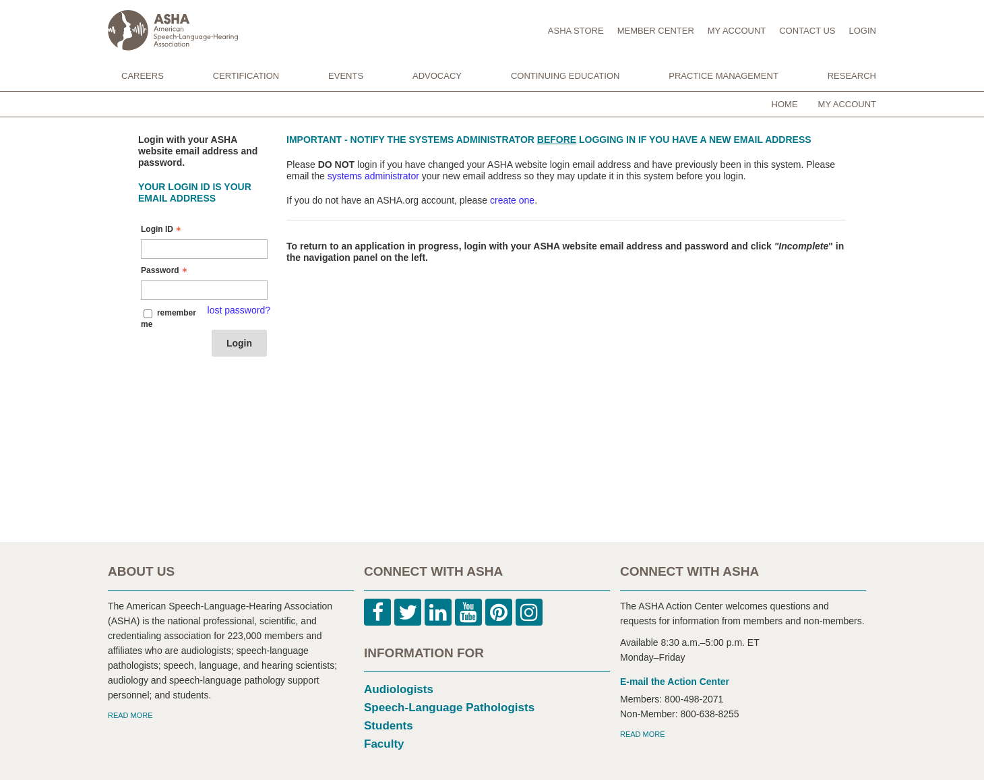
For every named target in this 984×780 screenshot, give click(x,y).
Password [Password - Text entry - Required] (165, 270)
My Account (847, 104)
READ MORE (130, 715)
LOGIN (862, 31)
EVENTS (345, 76)
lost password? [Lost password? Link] (239, 310)
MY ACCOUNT (737, 31)
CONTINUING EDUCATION (565, 76)
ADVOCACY (437, 76)
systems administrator (373, 176)
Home (785, 104)
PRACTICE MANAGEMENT (723, 76)
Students (388, 725)
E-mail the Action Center (674, 681)
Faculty (384, 744)
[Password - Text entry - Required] (204, 290)
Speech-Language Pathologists (449, 707)
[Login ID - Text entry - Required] (204, 249)
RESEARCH (852, 76)
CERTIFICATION (246, 76)
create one (512, 200)
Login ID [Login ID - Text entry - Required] (162, 229)
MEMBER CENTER (655, 31)
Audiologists (398, 689)
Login (239, 343)
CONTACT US (807, 31)
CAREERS (142, 76)
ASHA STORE (576, 31)
